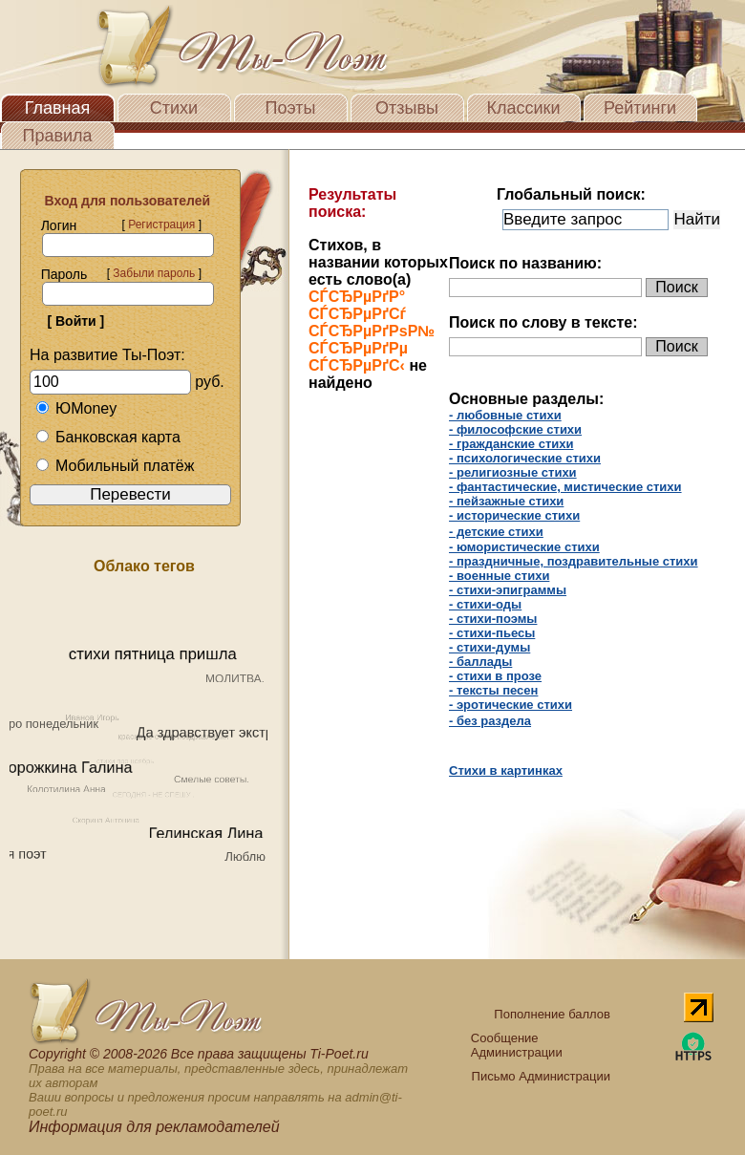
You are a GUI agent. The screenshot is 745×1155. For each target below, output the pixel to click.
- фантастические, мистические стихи (565, 487)
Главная (58, 108)
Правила (57, 135)
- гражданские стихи (511, 444)
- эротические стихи (510, 704)
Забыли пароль (154, 273)
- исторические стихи (514, 515)
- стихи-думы (489, 647)
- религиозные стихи (513, 472)
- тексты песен (493, 690)
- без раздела (490, 721)
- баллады (480, 661)
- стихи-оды (485, 604)
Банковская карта (108, 437)
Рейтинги (640, 108)
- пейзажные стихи (506, 501)
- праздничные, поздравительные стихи (573, 561)
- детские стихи (496, 531)
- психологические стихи (525, 458)
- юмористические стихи (524, 547)
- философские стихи (515, 429)
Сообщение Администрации (517, 1045)
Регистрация (161, 224)
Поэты (291, 108)
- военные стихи (499, 575)
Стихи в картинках (506, 770)
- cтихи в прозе (495, 676)
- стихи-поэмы (493, 618)
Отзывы (406, 108)
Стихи (174, 108)
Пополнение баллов (552, 1014)
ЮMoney (76, 408)
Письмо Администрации (541, 1076)
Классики (524, 108)
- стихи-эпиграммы (507, 590)
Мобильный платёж (114, 466)
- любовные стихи (505, 415)
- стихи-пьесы (492, 633)
